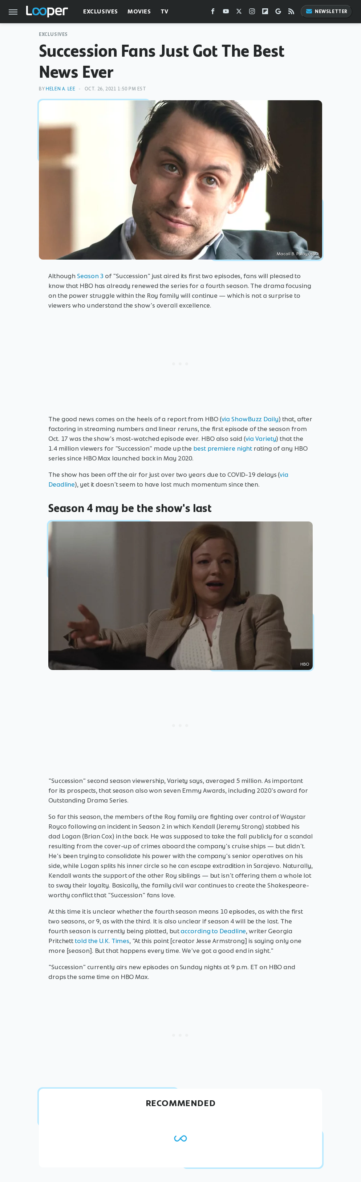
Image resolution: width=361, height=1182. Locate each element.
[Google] (278, 13)
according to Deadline (213, 931)
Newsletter (326, 11)
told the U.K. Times (102, 941)
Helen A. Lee (60, 89)
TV (165, 11)
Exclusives (100, 11)
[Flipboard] (265, 13)
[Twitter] (239, 13)
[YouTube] (226, 13)
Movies (139, 11)
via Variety (261, 438)
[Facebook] (212, 13)
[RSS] (291, 13)
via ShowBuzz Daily (250, 419)
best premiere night (222, 448)
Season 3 (90, 276)
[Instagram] (252, 13)
